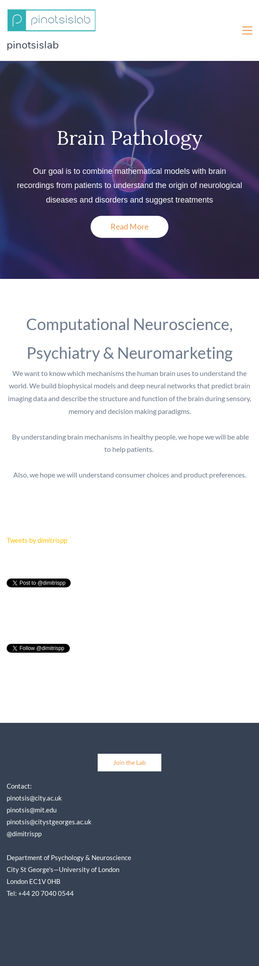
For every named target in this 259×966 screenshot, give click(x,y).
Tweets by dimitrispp (37, 540)
